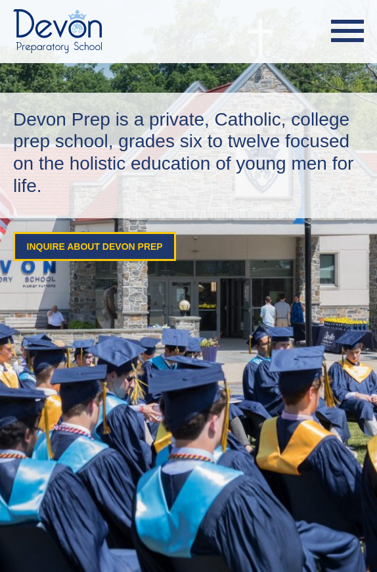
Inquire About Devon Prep (92, 246)
